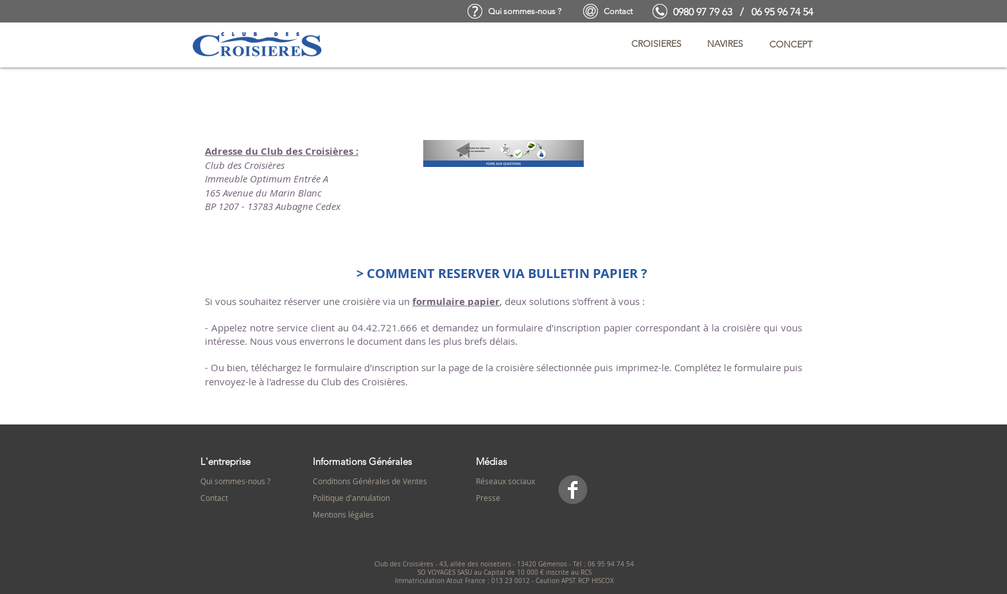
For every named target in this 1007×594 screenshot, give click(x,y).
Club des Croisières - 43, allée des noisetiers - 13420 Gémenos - (473, 564)
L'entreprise (225, 461)
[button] (656, 44)
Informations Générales (362, 461)
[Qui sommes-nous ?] (525, 11)
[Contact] (618, 11)
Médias (491, 461)
